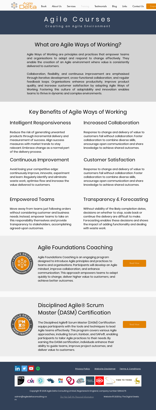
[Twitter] (24, 368)
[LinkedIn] (17, 368)
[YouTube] (31, 368)
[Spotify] (38, 368)
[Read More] (134, 263)
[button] (71, 6)
